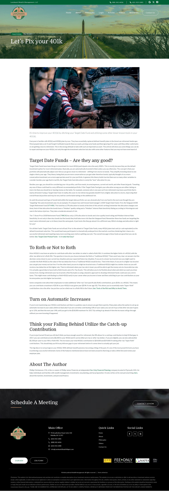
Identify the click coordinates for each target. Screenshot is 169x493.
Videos (122, 12)
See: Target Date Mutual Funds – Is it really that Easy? (54, 237)
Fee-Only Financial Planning (100, 370)
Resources (133, 12)
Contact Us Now (145, 404)
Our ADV (19, 463)
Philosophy (90, 12)
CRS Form (38, 463)
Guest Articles (16, 34)
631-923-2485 (137, 2)
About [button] (78, 12)
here (135, 373)
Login (101, 12)
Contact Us (150, 13)
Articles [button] (111, 12)
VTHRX (51, 205)
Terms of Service (103, 474)
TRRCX (63, 215)
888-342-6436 (117, 2)
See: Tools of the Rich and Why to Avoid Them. (110, 288)
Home (68, 12)
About (101, 437)
